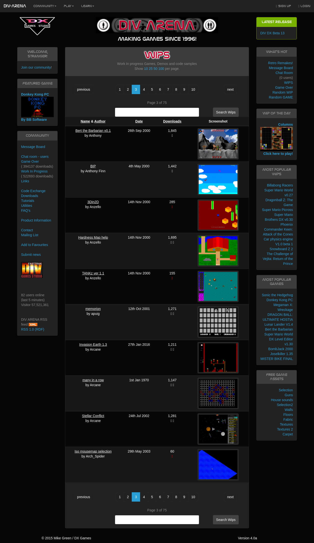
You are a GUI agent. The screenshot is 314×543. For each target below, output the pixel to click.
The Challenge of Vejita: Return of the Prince (278, 259)
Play (69, 6)
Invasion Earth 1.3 (93, 344)
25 (151, 69)
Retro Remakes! (280, 63)
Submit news (31, 255)
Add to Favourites (34, 245)
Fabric (288, 419)
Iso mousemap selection (93, 451)
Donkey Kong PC (280, 300)
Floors (288, 415)
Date (139, 121)
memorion (93, 309)
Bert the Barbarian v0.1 (93, 131)
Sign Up (283, 6)
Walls (289, 410)
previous (83, 89)
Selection (286, 390)
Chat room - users (35, 157)
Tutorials (27, 201)
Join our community (36, 67)
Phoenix (286, 224)
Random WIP (283, 92)
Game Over (30, 161)
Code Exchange (33, 191)
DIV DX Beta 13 (272, 33)
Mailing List (29, 235)
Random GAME (281, 97)
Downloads (172, 121)
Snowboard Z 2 (281, 249)
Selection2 (285, 405)
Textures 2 (285, 429)
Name (85, 121)
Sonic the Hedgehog (277, 295)
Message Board (33, 147)
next (230, 89)
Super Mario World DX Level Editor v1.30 (278, 339)
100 (161, 69)
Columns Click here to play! (276, 139)
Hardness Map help (93, 237)
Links (25, 181)
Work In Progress (34, 171)
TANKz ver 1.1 (93, 273)
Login (304, 6)
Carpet (288, 434)
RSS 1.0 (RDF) (32, 329)
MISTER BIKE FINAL (277, 359)
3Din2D (93, 202)
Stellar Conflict (93, 416)
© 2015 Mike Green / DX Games (66, 538)
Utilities (26, 206)
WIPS (288, 83)
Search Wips (226, 112)
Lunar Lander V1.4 (278, 324)
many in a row (93, 380)
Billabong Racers (280, 185)
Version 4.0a (247, 538)
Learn (87, 6)
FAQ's (25, 210)
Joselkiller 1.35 (281, 354)
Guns (289, 395)
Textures (286, 424)
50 (155, 69)
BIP (93, 166)
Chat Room (284, 73)
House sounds (282, 400)
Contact (27, 230)
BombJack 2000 (280, 349)
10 (146, 69)
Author (99, 121)
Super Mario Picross (277, 210)
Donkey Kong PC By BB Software (37, 107)
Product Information (36, 220)
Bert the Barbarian (279, 329)
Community (44, 6)
